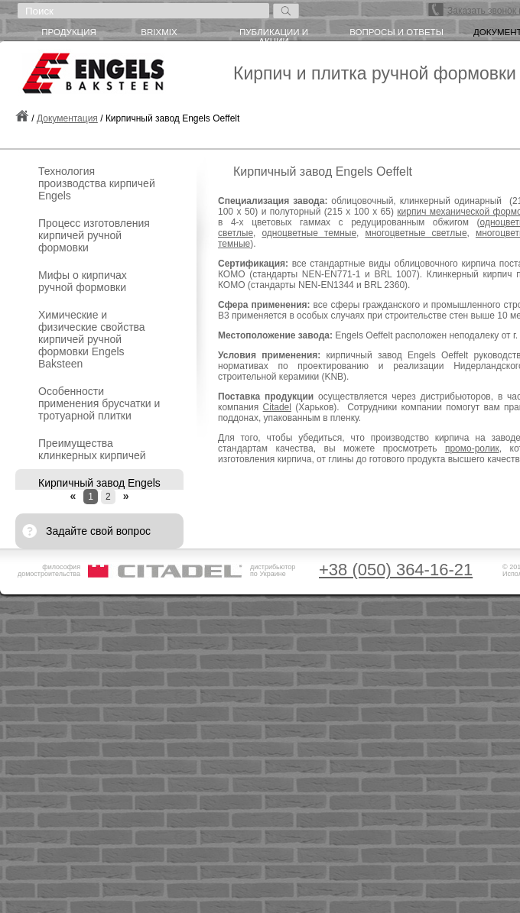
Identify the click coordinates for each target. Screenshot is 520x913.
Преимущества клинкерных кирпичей (92, 449)
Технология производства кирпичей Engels (96, 183)
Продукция (68, 32)
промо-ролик (472, 448)
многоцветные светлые (415, 233)
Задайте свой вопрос (98, 531)
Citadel (277, 407)
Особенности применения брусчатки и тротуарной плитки (99, 403)
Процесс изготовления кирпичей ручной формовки (94, 235)
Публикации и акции (273, 34)
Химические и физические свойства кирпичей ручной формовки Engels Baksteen (91, 339)
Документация (67, 118)
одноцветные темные (309, 233)
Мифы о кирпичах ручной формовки (82, 281)
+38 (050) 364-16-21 (396, 569)
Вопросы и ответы (396, 32)
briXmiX (159, 32)
